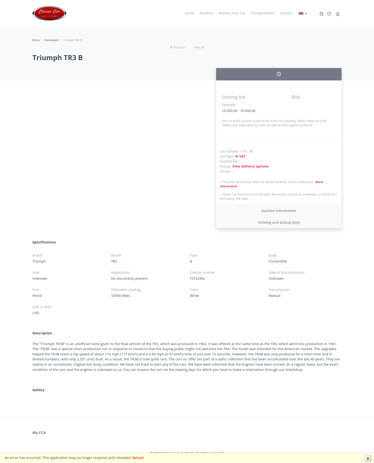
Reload (138, 457)
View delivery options (250, 166)
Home (189, 13)
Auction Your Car (232, 13)
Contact (286, 13)
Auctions (206, 13)
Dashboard (51, 40)
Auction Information (278, 210)
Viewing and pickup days (279, 222)
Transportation (263, 13)
